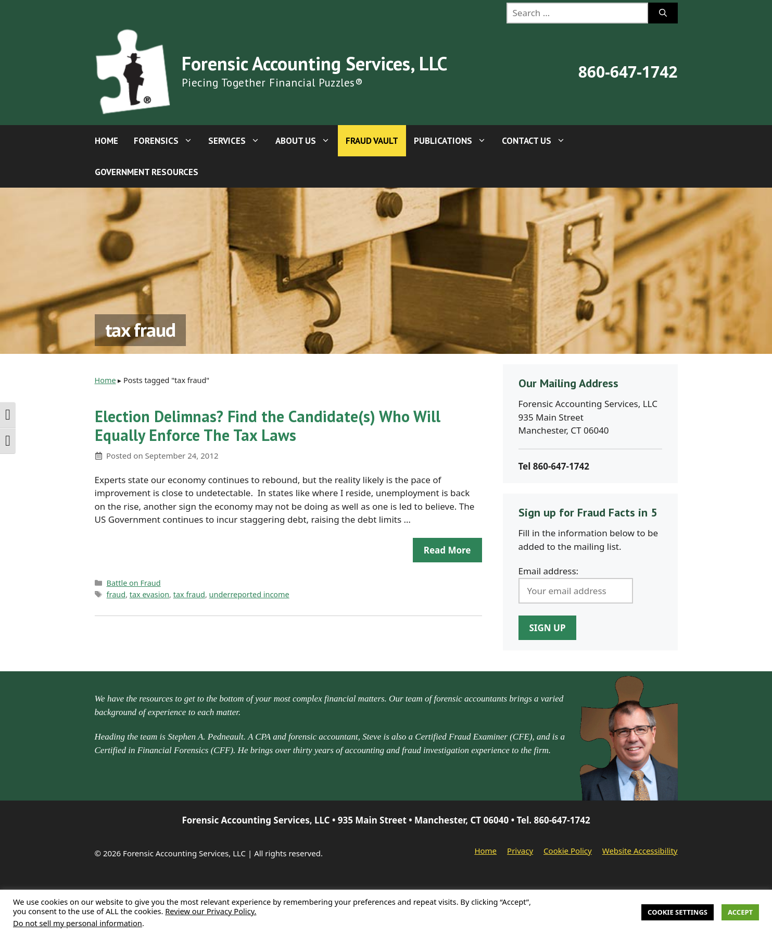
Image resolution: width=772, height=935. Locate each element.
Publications (454, 140)
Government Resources (146, 172)
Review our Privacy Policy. (210, 911)
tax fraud (189, 594)
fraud (116, 594)
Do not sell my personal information (77, 923)
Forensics (167, 140)
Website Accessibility (640, 850)
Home (106, 140)
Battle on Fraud (134, 583)
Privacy (520, 850)
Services (238, 140)
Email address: (548, 571)
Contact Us (537, 140)
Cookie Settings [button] (677, 912)
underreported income (249, 594)
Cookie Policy (567, 850)
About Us (306, 140)
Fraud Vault (372, 140)
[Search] (663, 13)
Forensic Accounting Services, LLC (314, 63)
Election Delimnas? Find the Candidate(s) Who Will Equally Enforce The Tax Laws (267, 425)
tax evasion (149, 594)
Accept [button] (740, 912)
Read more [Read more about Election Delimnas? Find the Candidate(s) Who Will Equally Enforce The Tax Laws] (447, 550)
